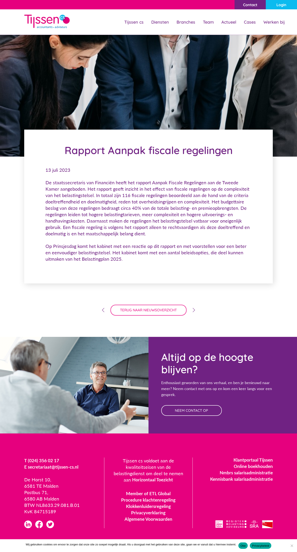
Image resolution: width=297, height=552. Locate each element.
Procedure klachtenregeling (148, 500)
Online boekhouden (252, 467)
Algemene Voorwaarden (148, 520)
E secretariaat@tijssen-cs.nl (52, 467)
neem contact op (192, 411)
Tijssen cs (134, 22)
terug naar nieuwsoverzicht (148, 310)
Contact (249, 4)
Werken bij (274, 22)
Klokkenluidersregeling (148, 507)
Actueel (228, 22)
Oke (243, 545)
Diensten (160, 22)
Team (208, 22)
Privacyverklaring (148, 513)
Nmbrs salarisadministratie (245, 473)
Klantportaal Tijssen (252, 460)
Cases (250, 22)
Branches (186, 22)
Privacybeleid (260, 545)
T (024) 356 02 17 (42, 461)
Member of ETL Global (148, 494)
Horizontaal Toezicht (152, 480)
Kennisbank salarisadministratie (240, 480)
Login (281, 4)
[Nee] (292, 545)
